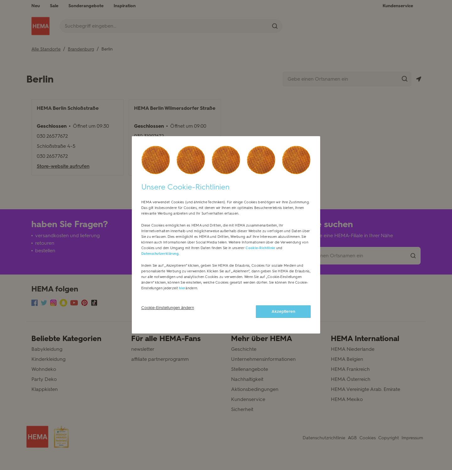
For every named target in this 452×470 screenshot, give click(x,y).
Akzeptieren (283, 315)
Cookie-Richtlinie (260, 252)
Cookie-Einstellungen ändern (167, 311)
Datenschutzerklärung (160, 258)
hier (182, 292)
